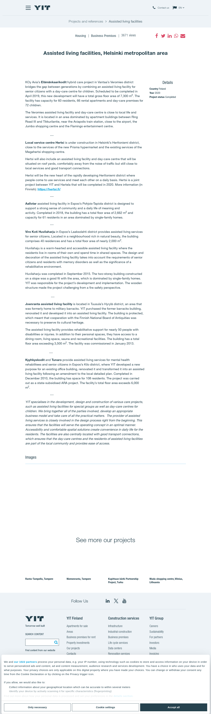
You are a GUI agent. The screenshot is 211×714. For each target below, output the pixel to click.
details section (123, 696)
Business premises (118, 637)
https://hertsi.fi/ (49, 189)
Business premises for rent (81, 637)
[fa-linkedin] (169, 36)
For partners (156, 637)
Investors (154, 643)
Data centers (115, 648)
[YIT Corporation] (124, 601)
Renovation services (119, 654)
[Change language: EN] (179, 8)
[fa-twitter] (163, 36)
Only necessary (37, 707)
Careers (153, 626)
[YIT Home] (42, 7)
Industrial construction (120, 632)
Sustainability (156, 632)
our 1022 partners (25, 661)
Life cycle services (118, 643)
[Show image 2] (154, 488)
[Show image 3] (137, 517)
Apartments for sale (77, 626)
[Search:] (55, 642)
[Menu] (28, 8)
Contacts (71, 654)
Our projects (73, 648)
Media (152, 648)
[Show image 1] (73, 498)
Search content (34, 634)
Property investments (78, 643)
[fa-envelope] (182, 36)
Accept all (174, 707)
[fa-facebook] (156, 36)
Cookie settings (105, 707)
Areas (70, 632)
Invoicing (154, 654)
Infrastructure (115, 626)
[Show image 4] (170, 517)
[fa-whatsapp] (176, 36)
